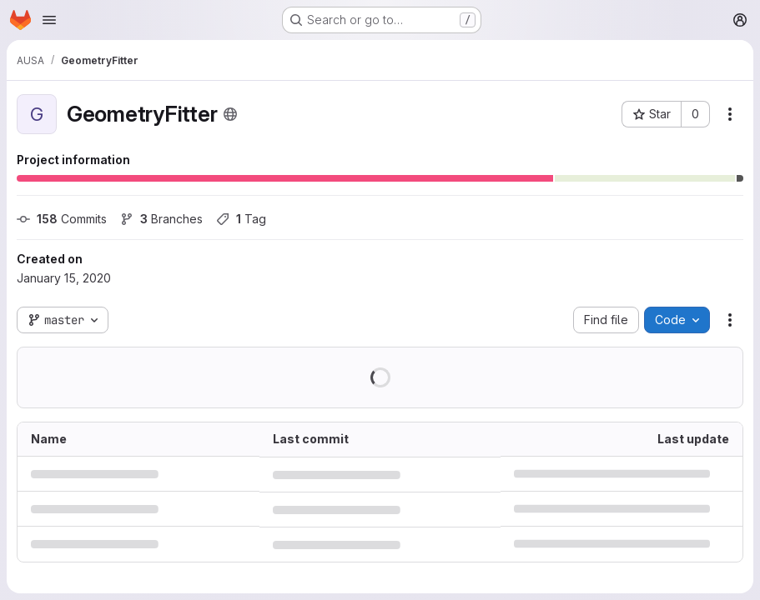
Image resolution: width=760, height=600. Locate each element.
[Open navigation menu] (49, 20)
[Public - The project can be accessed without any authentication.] (230, 114)
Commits (62, 219)
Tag (241, 219)
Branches (161, 219)
